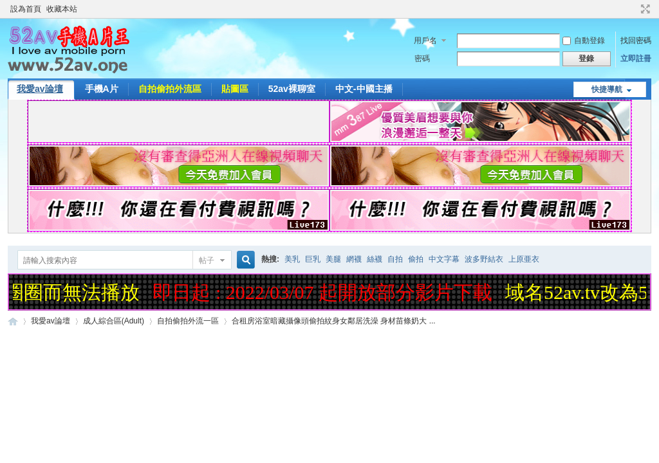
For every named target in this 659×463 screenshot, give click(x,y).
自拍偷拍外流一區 (188, 320)
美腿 (333, 259)
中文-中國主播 (364, 89)
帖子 (206, 260)
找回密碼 (635, 40)
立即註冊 (635, 58)
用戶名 (425, 40)
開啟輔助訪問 (633, 9)
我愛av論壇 (40, 89)
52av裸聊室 (291, 89)
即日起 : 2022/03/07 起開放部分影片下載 (325, 292)
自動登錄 (583, 40)
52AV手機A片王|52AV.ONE (13, 321)
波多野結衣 (484, 259)
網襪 (354, 259)
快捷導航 (606, 89)
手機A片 (101, 89)
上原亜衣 (523, 259)
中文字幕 (444, 259)
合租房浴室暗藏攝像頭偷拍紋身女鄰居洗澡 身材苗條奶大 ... (334, 320)
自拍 (395, 259)
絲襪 (374, 259)
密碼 (422, 58)
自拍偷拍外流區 (169, 89)
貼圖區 (234, 89)
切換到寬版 (643, 9)
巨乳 (312, 259)
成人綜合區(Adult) (113, 320)
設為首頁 (25, 9)
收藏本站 (61, 9)
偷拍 (415, 259)
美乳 (292, 259)
